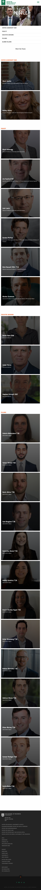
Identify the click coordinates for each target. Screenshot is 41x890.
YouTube (24, 882)
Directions (4, 851)
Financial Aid (5, 841)
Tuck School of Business (3, 2)
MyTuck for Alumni (6, 859)
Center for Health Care (7, 830)
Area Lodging (5, 857)
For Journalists (6, 871)
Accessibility (5, 855)
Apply (3, 837)
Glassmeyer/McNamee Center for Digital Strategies (14, 826)
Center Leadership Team (9, 28)
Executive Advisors (8, 35)
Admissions (4, 839)
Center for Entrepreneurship (9, 828)
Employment (5, 867)
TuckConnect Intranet (7, 863)
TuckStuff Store (6, 861)
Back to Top (20, 877)
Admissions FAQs (6, 845)
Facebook (16, 882)
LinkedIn (21, 882)
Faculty (4, 31)
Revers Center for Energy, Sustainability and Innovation (16, 834)
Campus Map (5, 853)
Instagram (19, 882)
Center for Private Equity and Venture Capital (13, 832)
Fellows (4, 38)
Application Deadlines (7, 843)
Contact (4, 849)
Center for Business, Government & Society (13, 824)
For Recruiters (5, 869)
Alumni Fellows (6, 42)
